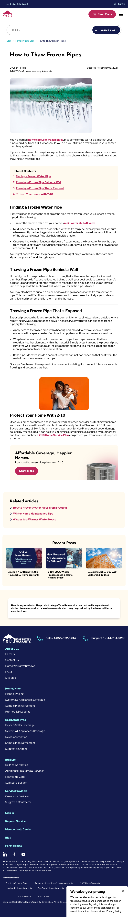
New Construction (16, 737)
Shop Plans (105, 14)
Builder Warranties (16, 764)
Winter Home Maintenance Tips (33, 513)
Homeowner (13, 688)
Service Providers (16, 790)
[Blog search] (51, 30)
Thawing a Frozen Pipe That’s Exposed (40, 188)
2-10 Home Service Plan (54, 435)
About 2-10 (12, 648)
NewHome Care (15, 776)
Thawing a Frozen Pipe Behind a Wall (38, 182)
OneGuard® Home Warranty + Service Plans (58, 888)
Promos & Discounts (17, 711)
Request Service (15, 821)
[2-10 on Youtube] (23, 854)
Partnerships (13, 845)
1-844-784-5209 (114, 638)
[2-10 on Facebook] (14, 854)
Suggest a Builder (16, 782)
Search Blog (107, 30)
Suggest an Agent (16, 748)
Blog (8, 837)
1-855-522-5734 (19, 4)
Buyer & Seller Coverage (20, 725)
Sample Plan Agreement (20, 705)
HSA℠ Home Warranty (89, 883)
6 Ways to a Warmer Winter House (34, 519)
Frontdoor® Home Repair (17, 883)
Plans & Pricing (14, 693)
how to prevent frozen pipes (45, 139)
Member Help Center (18, 829)
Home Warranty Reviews (20, 665)
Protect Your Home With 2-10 (34, 194)
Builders (10, 759)
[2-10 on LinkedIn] (5, 854)
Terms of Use (43, 896)
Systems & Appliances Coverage (25, 699)
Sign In (121, 3)
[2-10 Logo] (8, 16)
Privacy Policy (113, 911)
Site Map (10, 677)
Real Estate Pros (15, 719)
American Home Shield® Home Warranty (54, 883)
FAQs (8, 671)
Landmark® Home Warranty (19, 888)
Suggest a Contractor (18, 802)
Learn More (26, 470)
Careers (10, 654)
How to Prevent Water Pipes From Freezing (40, 507)
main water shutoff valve (79, 223)
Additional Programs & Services (24, 770)
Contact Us (12, 660)
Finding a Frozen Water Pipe (33, 176)
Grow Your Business (17, 796)
